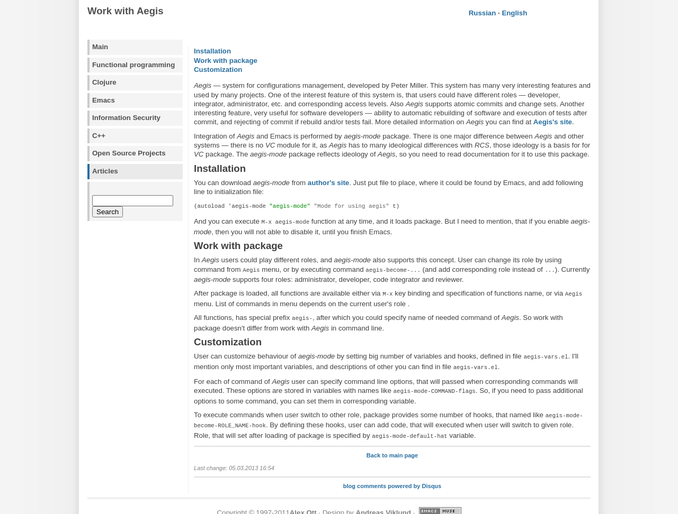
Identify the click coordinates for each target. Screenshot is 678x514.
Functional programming (133, 65)
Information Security (126, 118)
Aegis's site (552, 122)
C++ (98, 136)
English (514, 13)
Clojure (104, 82)
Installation (212, 51)
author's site (328, 183)
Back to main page (392, 445)
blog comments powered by (392, 475)
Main (100, 47)
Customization (218, 70)
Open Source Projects (129, 153)
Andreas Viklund (383, 502)
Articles (105, 171)
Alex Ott (303, 502)
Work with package (225, 61)
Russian (482, 13)
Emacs (103, 100)
